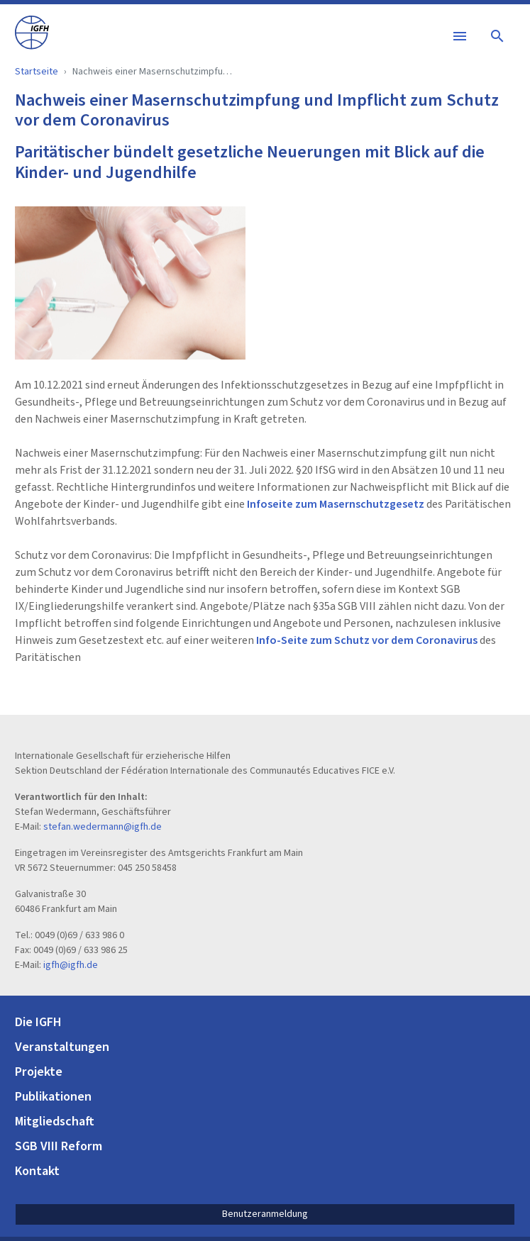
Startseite (36, 72)
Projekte (38, 1072)
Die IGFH (38, 1022)
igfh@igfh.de (70, 965)
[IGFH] (32, 31)
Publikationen (53, 1097)
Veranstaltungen (62, 1047)
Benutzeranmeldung (265, 1214)
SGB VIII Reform (58, 1146)
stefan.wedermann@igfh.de (102, 827)
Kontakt (37, 1171)
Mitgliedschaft (54, 1121)
